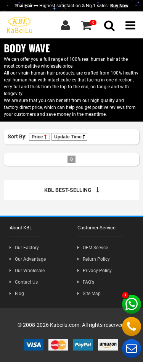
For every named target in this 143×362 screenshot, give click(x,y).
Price (39, 137)
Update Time (69, 137)
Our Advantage (28, 259)
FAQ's (85, 282)
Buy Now (119, 5)
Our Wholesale (27, 270)
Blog (17, 293)
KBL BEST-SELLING (71, 190)
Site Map (89, 293)
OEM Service (92, 247)
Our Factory (24, 247)
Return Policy (93, 259)
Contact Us (24, 282)
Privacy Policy (94, 270)
